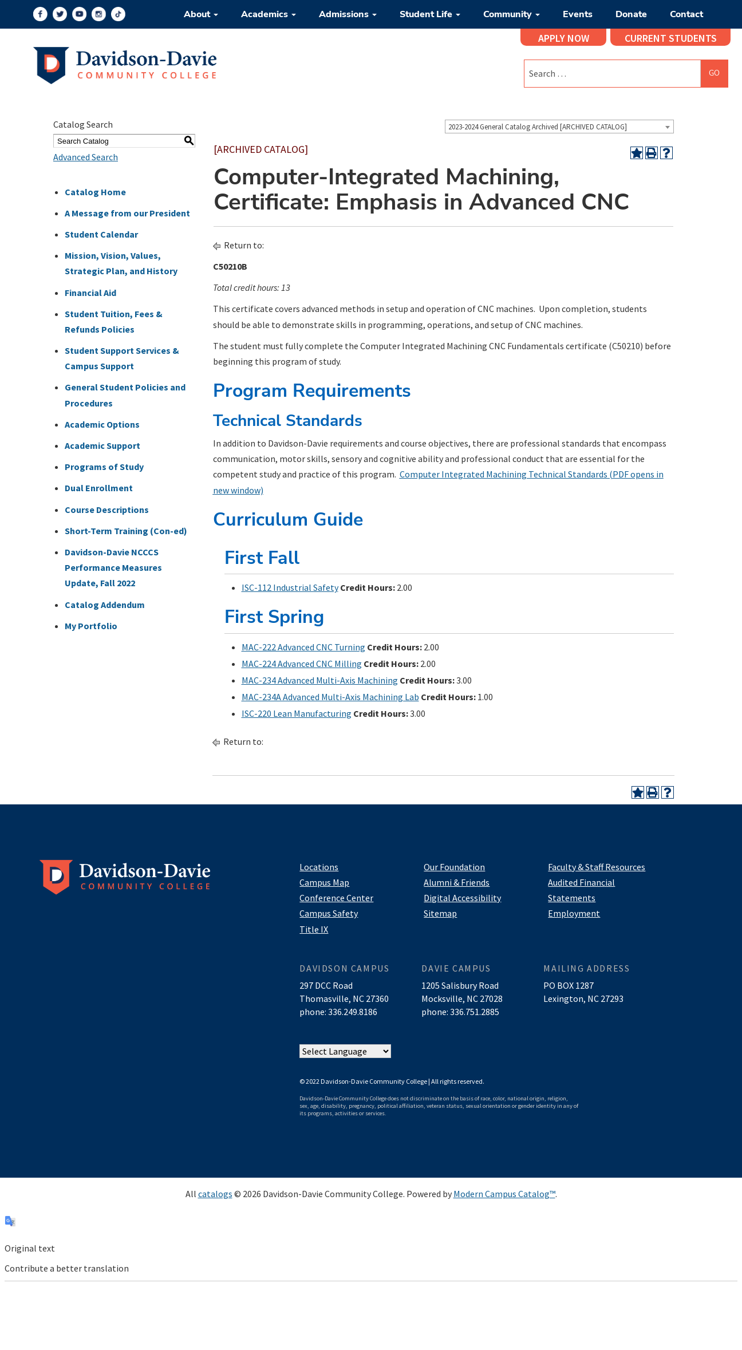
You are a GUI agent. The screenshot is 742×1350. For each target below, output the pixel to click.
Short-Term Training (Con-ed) (126, 530)
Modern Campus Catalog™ (504, 1193)
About (201, 14)
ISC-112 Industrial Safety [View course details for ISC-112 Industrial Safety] (290, 587)
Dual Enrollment (99, 488)
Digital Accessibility (462, 897)
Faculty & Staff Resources (596, 867)
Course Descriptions (107, 509)
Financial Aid (90, 292)
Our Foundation (454, 867)
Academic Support (102, 445)
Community (511, 14)
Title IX (313, 929)
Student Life (430, 14)
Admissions (348, 14)
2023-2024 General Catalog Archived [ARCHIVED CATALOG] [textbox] (537, 127)
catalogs (215, 1193)
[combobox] (559, 126)
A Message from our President (127, 213)
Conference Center (336, 897)
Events (578, 14)
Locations (318, 867)
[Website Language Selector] (345, 1051)
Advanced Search (85, 157)
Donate (631, 14)
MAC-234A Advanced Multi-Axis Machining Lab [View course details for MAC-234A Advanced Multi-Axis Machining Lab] (330, 696)
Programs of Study (104, 466)
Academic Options (102, 424)
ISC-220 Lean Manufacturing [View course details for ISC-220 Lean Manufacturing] (297, 713)
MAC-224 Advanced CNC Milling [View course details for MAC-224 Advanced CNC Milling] (302, 663)
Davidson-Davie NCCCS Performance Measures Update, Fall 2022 (113, 567)
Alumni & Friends (457, 882)
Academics (268, 14)
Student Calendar (101, 234)
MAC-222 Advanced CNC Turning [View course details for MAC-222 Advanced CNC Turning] (303, 647)
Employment (574, 913)
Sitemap (440, 913)
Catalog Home (95, 192)
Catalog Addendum (105, 604)
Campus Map (324, 882)
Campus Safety (328, 913)
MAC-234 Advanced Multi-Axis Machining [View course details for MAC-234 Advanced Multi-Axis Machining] (320, 680)
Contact (686, 14)
